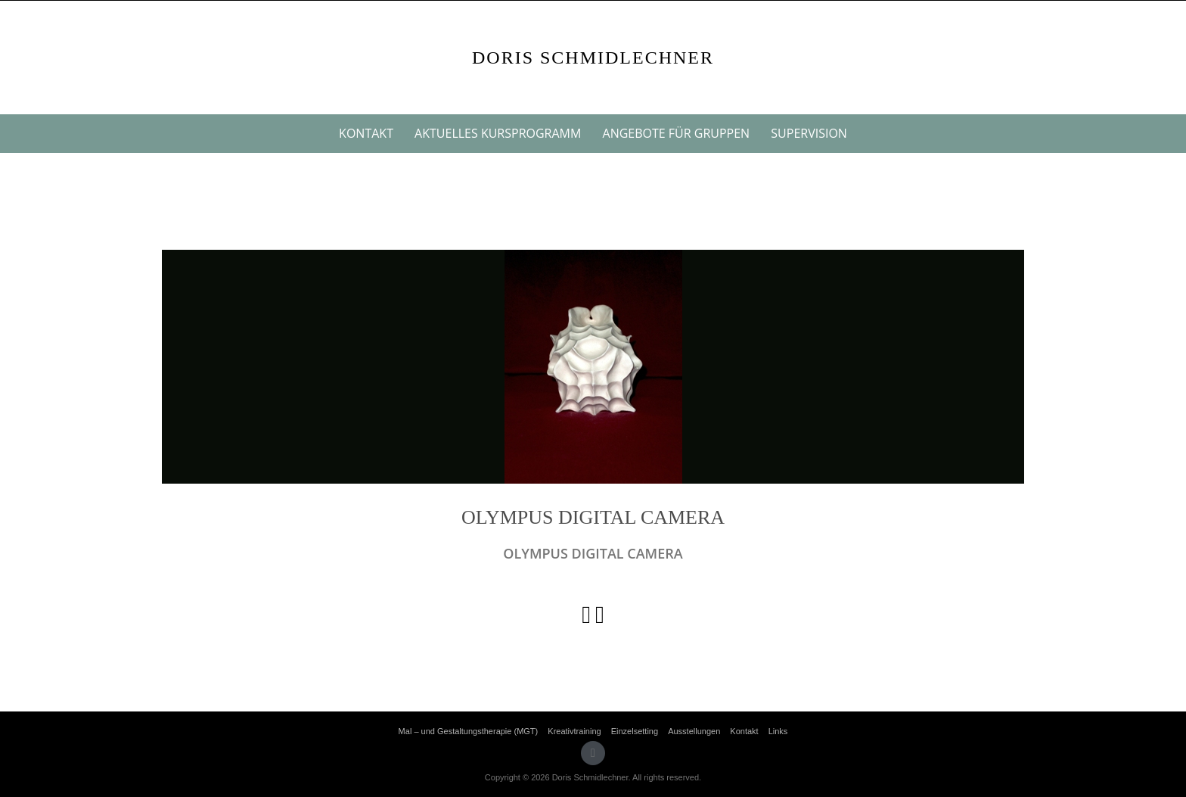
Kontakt (366, 133)
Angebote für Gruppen (676, 133)
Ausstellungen (694, 731)
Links (778, 731)
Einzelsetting (634, 731)
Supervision (809, 133)
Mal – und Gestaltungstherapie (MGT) (469, 731)
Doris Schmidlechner (593, 57)
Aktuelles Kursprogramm (497, 133)
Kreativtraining (574, 731)
